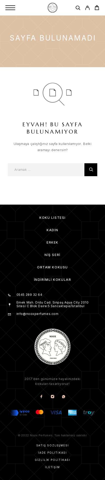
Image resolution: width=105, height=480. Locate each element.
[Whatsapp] (63, 397)
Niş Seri (52, 255)
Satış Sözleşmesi (52, 445)
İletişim (52, 467)
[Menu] (10, 8)
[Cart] (97, 8)
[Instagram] (52, 397)
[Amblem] (52, 8)
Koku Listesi (52, 218)
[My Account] (87, 8)
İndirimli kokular (52, 280)
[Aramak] (78, 8)
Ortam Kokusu (52, 267)
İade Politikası (52, 452)
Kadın (52, 230)
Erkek (52, 242)
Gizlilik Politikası (52, 459)
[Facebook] (41, 397)
